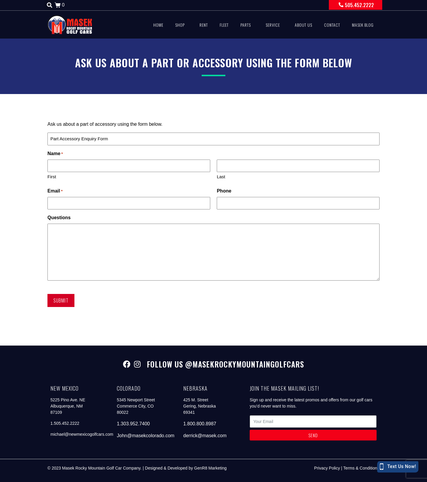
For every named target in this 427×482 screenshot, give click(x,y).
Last (221, 176)
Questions (59, 217)
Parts (245, 25)
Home (158, 25)
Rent (204, 25)
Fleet (224, 25)
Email (55, 191)
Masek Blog (363, 25)
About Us (303, 25)
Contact (332, 25)
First (51, 176)
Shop (180, 25)
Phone (224, 190)
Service (273, 25)
